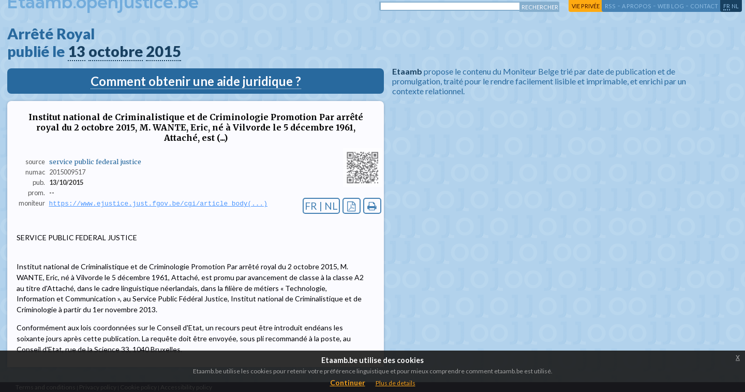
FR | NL (321, 206)
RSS (610, 6)
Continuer (347, 382)
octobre (115, 51)
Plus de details (395, 383)
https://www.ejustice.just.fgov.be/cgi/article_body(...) (158, 203)
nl (735, 6)
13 (76, 51)
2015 (163, 51)
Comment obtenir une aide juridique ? (196, 81)
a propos (636, 6)
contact (704, 6)
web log (671, 6)
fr (726, 6)
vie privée (586, 6)
